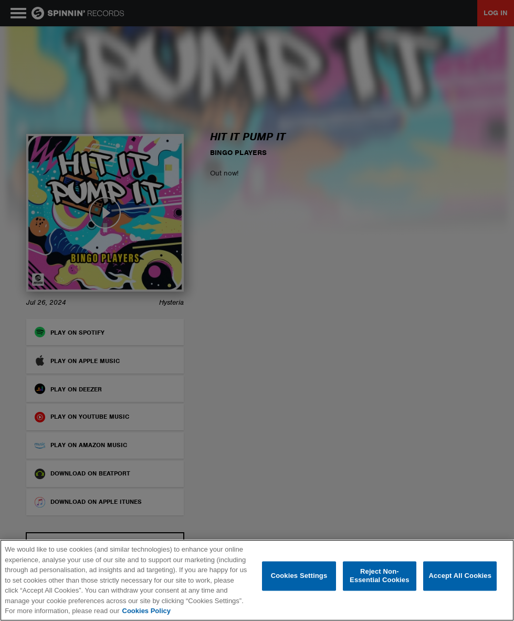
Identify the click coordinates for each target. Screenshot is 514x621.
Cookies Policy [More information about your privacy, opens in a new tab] (146, 611)
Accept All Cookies (459, 576)
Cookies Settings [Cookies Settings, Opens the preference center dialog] (299, 576)
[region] (257, 580)
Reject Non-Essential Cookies (379, 576)
